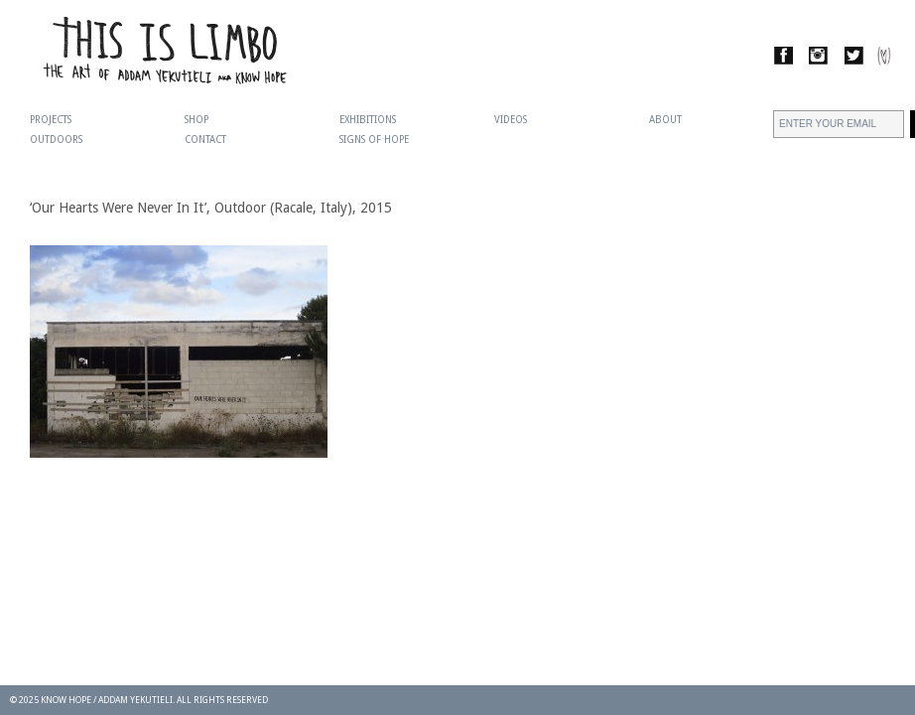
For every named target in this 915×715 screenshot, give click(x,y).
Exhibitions (367, 119)
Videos (510, 119)
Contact (205, 139)
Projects (50, 119)
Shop (196, 119)
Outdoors (56, 139)
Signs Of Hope (374, 139)
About (665, 119)
